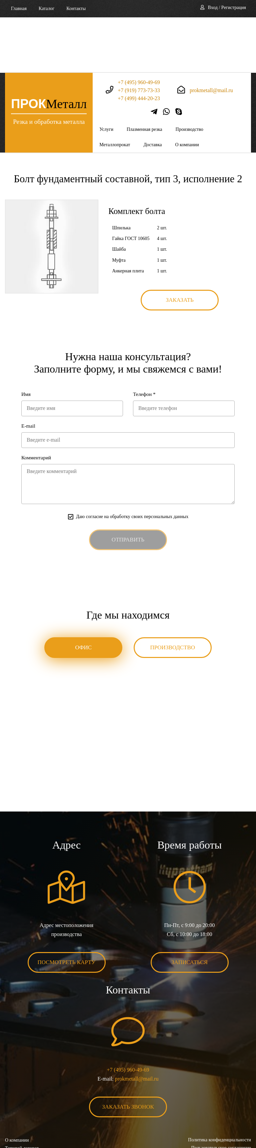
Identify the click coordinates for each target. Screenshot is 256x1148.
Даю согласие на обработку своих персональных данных (132, 461)
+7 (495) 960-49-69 (139, 26)
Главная (19, 8)
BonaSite (244, 1122)
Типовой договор (22, 1092)
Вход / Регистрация (227, 7)
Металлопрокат (114, 89)
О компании (187, 89)
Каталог (46, 8)
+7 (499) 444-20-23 (139, 42)
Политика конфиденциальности (219, 1084)
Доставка (152, 89)
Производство (189, 73)
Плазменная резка (144, 73)
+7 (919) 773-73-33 (139, 34)
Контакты (76, 8)
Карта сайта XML (22, 1108)
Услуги (106, 73)
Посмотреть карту (67, 907)
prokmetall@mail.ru (211, 34)
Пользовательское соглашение (221, 1092)
